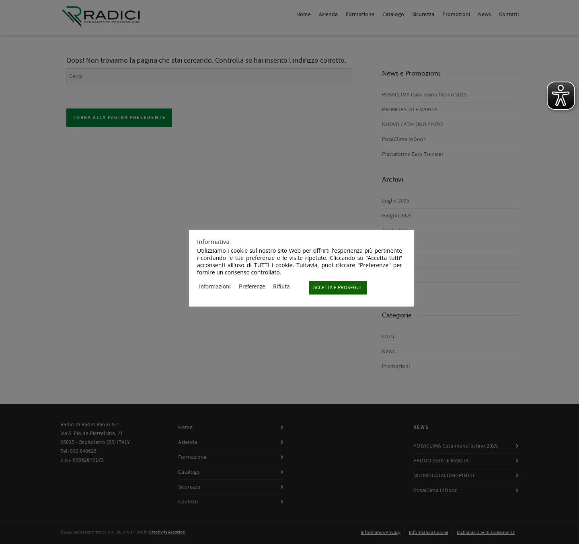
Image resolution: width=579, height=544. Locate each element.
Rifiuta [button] (281, 286)
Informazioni (215, 286)
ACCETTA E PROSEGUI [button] (337, 287)
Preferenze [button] (252, 286)
